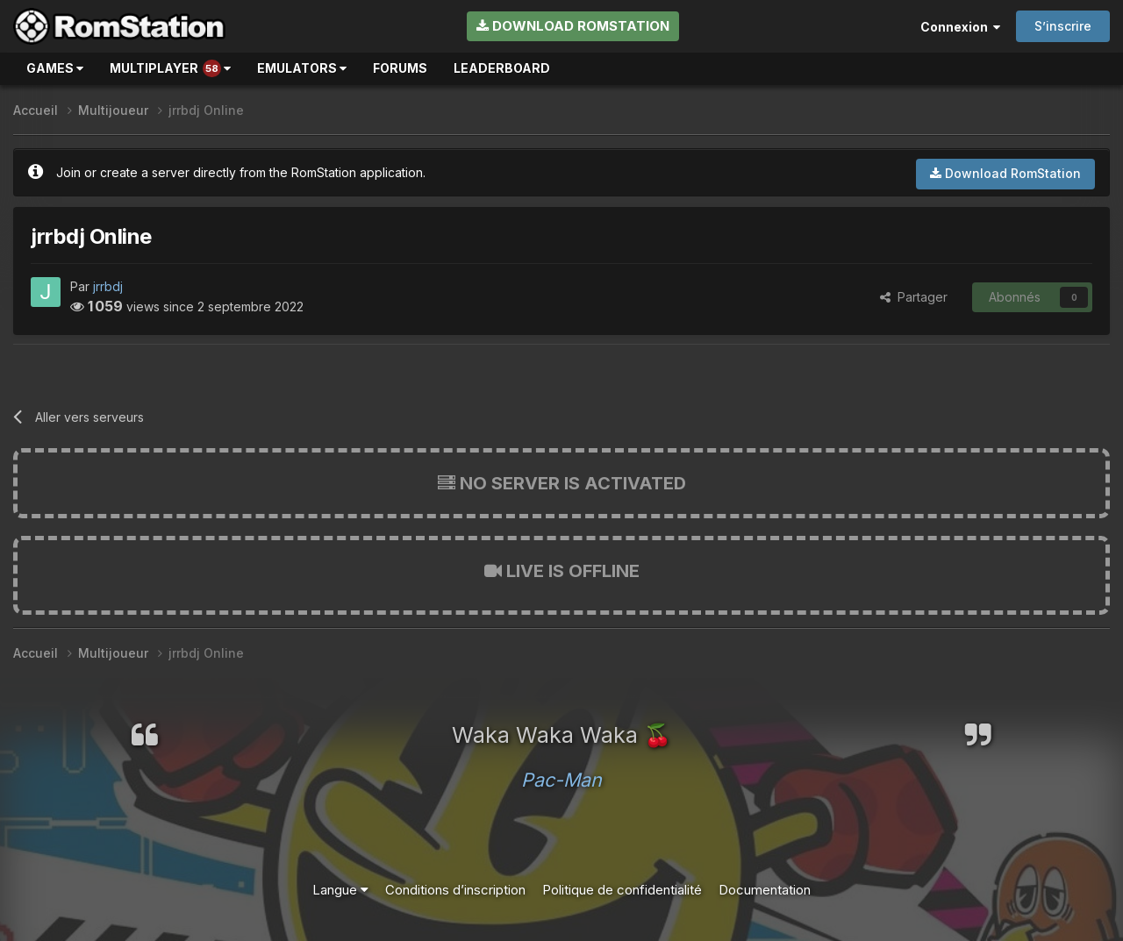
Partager (914, 296)
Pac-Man (561, 779)
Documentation (765, 889)
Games (54, 68)
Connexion (960, 26)
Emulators (302, 68)
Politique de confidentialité (622, 889)
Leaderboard (502, 68)
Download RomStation (572, 26)
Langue (340, 889)
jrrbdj (108, 286)
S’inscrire (1062, 25)
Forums (400, 68)
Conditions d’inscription (455, 889)
